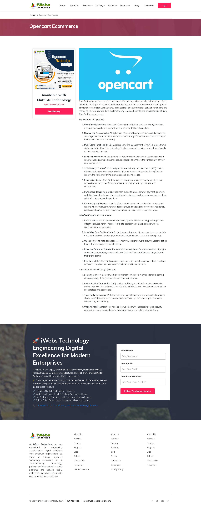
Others (77, 456)
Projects (112, 5)
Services (88, 5)
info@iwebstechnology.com (97, 501)
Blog (136, 5)
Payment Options (40, 484)
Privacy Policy (117, 469)
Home (64, 5)
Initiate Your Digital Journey (137, 391)
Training (100, 5)
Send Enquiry (54, 111)
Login (164, 6)
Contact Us (148, 5)
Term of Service (81, 469)
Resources (125, 5)
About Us (75, 5)
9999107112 (73, 501)
